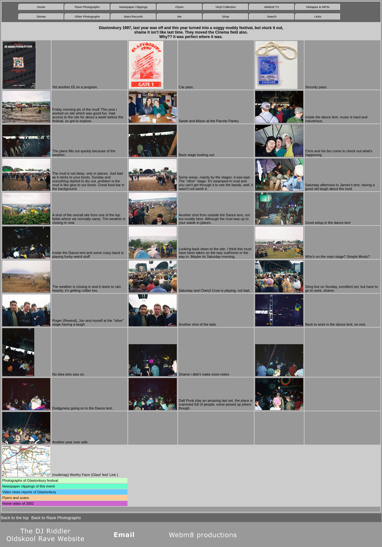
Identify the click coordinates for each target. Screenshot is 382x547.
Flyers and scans (15, 498)
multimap (60, 475)
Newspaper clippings (18, 486)
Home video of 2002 (18, 503)
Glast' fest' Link (104, 475)
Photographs (12, 480)
